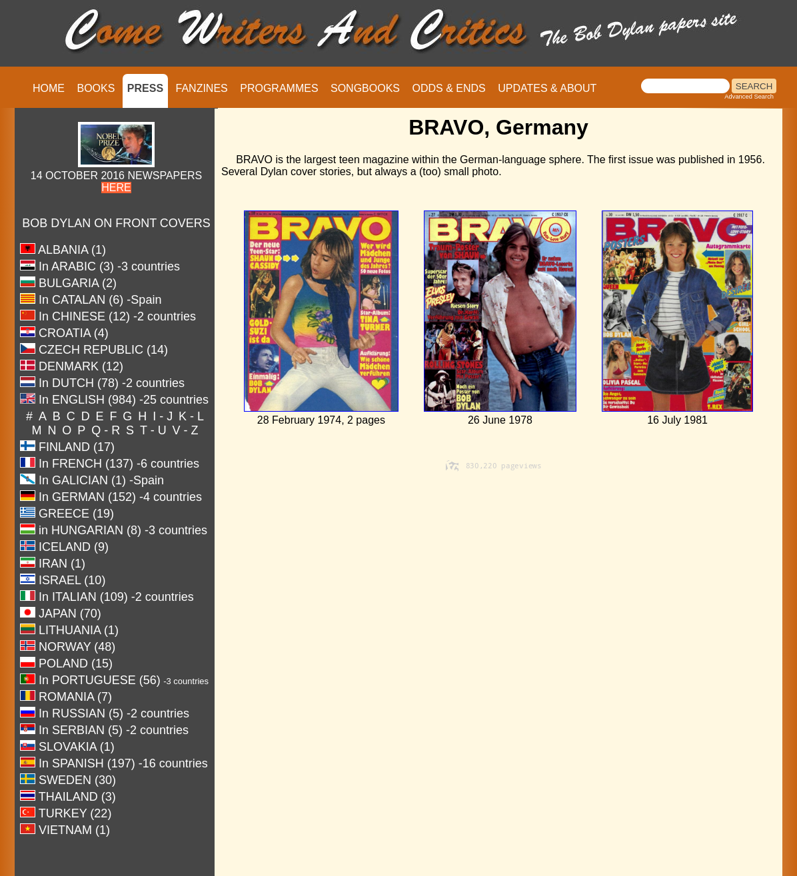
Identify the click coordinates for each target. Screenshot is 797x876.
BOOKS (96, 88)
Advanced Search (749, 96)
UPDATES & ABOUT (547, 88)
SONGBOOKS (365, 88)
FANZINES (202, 88)
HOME (49, 88)
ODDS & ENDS (448, 88)
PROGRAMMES (279, 88)
